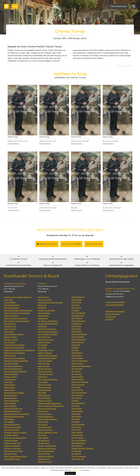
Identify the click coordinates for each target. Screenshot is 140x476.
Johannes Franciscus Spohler (15, 432)
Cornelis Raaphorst (45, 416)
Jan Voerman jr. (44, 440)
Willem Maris (9, 387)
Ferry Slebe (76, 427)
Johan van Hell (43, 363)
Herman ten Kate (11, 339)
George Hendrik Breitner (48, 324)
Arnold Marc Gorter (46, 350)
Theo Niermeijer (44, 398)
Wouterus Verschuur (12, 448)
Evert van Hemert (45, 361)
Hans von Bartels (78, 313)
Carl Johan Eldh (44, 337)
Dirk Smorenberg (45, 427)
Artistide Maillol (44, 390)
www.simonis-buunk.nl (114, 294)
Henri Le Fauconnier (79, 361)
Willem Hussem (78, 384)
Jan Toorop (42, 435)
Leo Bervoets (76, 323)
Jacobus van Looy (45, 401)
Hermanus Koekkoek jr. (13, 369)
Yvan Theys (76, 430)
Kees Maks (42, 393)
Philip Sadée (9, 419)
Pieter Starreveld (45, 430)
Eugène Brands (77, 337)
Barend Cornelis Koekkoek (14, 358)
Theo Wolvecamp (78, 456)
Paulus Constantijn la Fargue (15, 318)
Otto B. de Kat (77, 390)
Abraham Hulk (10, 326)
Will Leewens (77, 395)
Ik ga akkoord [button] (70, 473)
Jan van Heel (76, 374)
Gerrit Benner (77, 318)
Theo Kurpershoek (78, 392)
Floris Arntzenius (44, 300)
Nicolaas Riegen (10, 398)
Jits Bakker (42, 308)
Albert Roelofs (10, 403)
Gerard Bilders (10, 302)
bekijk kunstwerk (13, 144)
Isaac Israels (42, 377)
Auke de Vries (77, 435)
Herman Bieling (44, 313)
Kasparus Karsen (10, 337)
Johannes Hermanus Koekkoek (16, 361)
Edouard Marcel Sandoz (47, 419)
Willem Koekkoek (11, 374)
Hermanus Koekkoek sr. (13, 366)
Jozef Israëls (9, 332)
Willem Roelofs (10, 406)
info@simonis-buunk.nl (114, 296)
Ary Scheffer (9, 422)
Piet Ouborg (76, 416)
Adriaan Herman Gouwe (81, 366)
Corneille (75, 350)
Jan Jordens (76, 387)
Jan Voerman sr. (44, 443)
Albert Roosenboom (12, 411)
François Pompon (45, 414)
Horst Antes (76, 302)
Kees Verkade (43, 438)
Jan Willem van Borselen (48, 321)
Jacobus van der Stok (12, 443)
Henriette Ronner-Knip (13, 408)
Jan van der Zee (77, 459)
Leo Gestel (42, 347)
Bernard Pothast (10, 395)
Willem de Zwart (45, 462)
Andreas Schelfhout (12, 424)
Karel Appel (76, 308)
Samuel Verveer (10, 454)
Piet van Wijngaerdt (46, 451)
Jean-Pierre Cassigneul (47, 329)
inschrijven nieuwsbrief (115, 302)
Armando (75, 310)
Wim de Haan (77, 369)
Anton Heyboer (77, 379)
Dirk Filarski (42, 345)
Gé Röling (75, 422)
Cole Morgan (76, 408)
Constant (75, 347)
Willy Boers (76, 329)
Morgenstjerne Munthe (47, 408)
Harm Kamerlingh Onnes (48, 379)
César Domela (77, 358)
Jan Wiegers (76, 454)
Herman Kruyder (44, 385)
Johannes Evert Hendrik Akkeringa (17, 297)
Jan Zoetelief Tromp (12, 459)
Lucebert (75, 400)
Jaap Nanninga (77, 411)
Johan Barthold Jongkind (13, 334)
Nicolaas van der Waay (47, 448)
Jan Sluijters (42, 424)
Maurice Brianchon (78, 339)
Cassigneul (75, 345)
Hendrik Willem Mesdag (14, 393)
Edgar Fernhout (44, 342)
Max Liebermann (44, 387)
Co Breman (42, 326)
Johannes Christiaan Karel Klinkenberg (19, 350)
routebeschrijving (94, 244)
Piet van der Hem (45, 371)
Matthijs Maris (9, 385)
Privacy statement (112, 314)
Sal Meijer (75, 406)
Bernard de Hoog (45, 369)
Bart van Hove (9, 324)
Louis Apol (8, 300)
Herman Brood (77, 342)
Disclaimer (109, 319)
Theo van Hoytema (45, 374)
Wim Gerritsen (77, 363)
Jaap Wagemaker (78, 443)
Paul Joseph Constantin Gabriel (16, 321)
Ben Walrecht (77, 446)
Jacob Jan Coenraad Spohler (15, 438)
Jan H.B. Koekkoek (11, 363)
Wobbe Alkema (77, 297)
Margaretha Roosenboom (14, 416)
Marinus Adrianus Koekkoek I (15, 371)
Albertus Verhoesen (12, 446)
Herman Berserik (78, 321)
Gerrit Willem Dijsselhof (47, 334)
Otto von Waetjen (78, 440)
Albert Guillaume (45, 353)
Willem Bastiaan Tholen (47, 432)
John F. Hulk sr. (10, 329)
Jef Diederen (76, 355)
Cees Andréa (76, 300)
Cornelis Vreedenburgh (47, 446)
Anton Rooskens (78, 424)
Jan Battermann (77, 315)
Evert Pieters (43, 411)
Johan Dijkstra (76, 353)
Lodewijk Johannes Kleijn (14, 347)
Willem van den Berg (46, 310)
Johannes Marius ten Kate (14, 345)
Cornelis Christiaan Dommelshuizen (18, 310)
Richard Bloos (43, 316)
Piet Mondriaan (44, 395)
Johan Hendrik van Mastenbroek (50, 406)
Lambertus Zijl (44, 459)
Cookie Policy (110, 317)
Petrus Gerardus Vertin (13, 451)
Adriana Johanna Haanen (47, 355)
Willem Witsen (44, 454)
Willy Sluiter (43, 422)
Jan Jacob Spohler (11, 435)
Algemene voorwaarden (115, 311)
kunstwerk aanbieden (114, 305)
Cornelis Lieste (10, 379)
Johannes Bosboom (11, 305)
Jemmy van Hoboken (79, 382)
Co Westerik (76, 451)
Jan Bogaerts (43, 318)
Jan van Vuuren (77, 438)
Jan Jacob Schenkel (11, 430)
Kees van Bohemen (79, 334)
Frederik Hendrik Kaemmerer (49, 403)
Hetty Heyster (44, 366)
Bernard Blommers (11, 308)
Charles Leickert (10, 377)
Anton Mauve (9, 390)
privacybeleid (75, 470)
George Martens (78, 403)
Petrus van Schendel (12, 427)
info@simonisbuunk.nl (47, 244)
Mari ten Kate (9, 342)
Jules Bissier (76, 326)
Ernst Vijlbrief (77, 432)
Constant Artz (43, 297)
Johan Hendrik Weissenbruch (15, 456)
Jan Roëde (75, 419)
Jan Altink (75, 305)
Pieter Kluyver (10, 355)
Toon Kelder (43, 382)
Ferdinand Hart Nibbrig (47, 358)
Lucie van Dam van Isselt (48, 332)
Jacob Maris (8, 382)
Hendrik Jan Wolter (45, 456)
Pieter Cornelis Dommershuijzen (17, 313)
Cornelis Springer (11, 440)
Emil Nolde (76, 414)
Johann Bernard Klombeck (14, 353)
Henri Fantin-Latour (46, 339)
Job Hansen (76, 371)
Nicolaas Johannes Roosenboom (16, 414)
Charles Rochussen (11, 401)
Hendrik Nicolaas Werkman (82, 448)
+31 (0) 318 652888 (71, 244)
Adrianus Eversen (11, 316)
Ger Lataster (76, 398)
